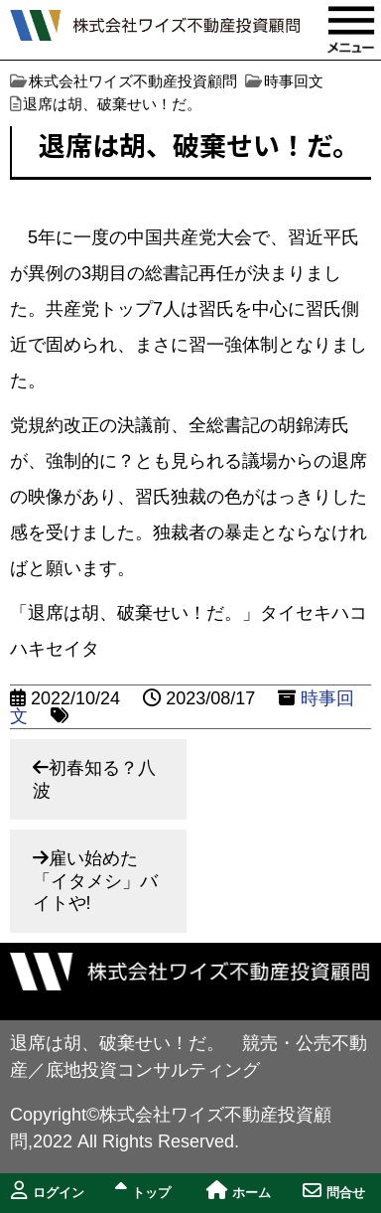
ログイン (47, 1190)
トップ (143, 1190)
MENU (351, 30)
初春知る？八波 (94, 779)
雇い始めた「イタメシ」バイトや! (95, 880)
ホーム (238, 1190)
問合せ (334, 1190)
